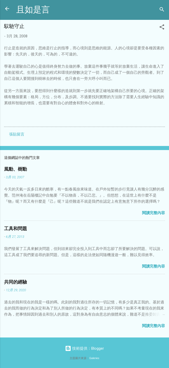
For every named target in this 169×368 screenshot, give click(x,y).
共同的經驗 (15, 282)
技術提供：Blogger (84, 348)
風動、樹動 (15, 169)
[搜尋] (162, 10)
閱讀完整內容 (153, 213)
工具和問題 (15, 229)
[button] (162, 28)
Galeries (94, 358)
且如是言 (33, 10)
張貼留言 (16, 134)
